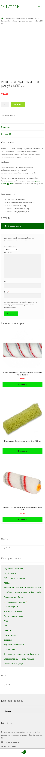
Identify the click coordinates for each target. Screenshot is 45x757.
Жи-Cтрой (10, 6)
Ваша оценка (10, 239)
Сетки (6, 619)
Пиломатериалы (11, 600)
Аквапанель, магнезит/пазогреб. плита (22, 581)
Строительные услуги (14, 657)
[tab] (22, 120)
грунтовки (11, 177)
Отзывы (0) (6, 127)
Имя (6, 275)
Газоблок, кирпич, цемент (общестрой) (22, 585)
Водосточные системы (14, 638)
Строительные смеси (13, 609)
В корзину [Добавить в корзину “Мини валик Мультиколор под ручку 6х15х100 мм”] (22, 513)
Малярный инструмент (31, 18)
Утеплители (9, 642)
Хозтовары (9, 633)
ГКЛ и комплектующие (14, 571)
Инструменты (17, 18)
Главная (7, 18)
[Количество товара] (5, 98)
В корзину (18, 97)
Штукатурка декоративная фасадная (21, 647)
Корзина (21, 751)
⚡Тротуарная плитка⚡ (16, 595)
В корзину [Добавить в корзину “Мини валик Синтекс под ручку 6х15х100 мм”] (22, 444)
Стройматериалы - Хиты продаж (19, 652)
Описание (5, 120)
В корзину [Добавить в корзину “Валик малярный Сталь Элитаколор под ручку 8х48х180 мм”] (22, 378)
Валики (4, 21)
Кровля (7, 576)
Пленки (7, 623)
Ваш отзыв (8, 245)
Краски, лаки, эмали (13, 604)
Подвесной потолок (13, 561)
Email (6, 285)
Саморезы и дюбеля (13, 590)
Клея (6, 614)
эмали (3, 177)
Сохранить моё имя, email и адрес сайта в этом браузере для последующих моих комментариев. (21, 298)
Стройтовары (10, 566)
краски (37, 174)
